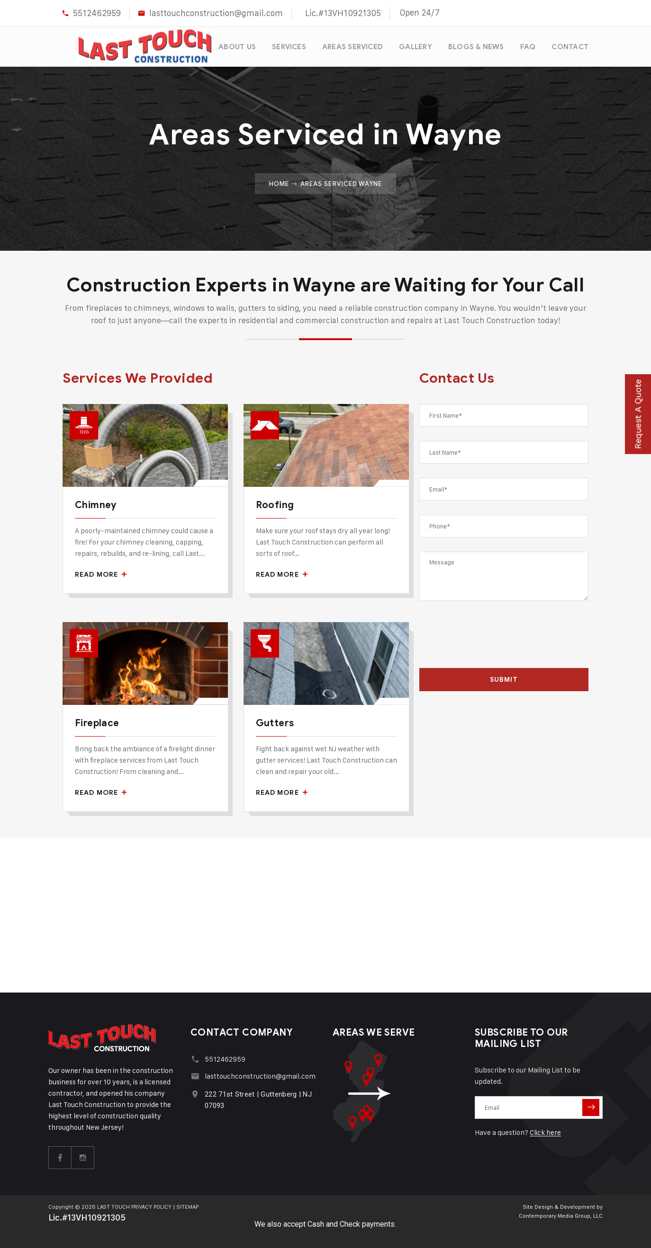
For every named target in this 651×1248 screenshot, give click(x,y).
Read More (101, 572)
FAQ (527, 45)
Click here (545, 1130)
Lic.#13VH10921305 (343, 13)
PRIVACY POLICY (151, 1205)
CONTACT (570, 45)
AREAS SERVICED (351, 45)
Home (279, 181)
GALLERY (414, 45)
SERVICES (288, 45)
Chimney (96, 503)
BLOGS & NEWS (475, 45)
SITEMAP (188, 1205)
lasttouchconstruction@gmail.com (216, 13)
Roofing (275, 503)
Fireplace (97, 722)
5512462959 (97, 13)
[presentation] (504, 634)
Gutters (275, 722)
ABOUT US (235, 45)
